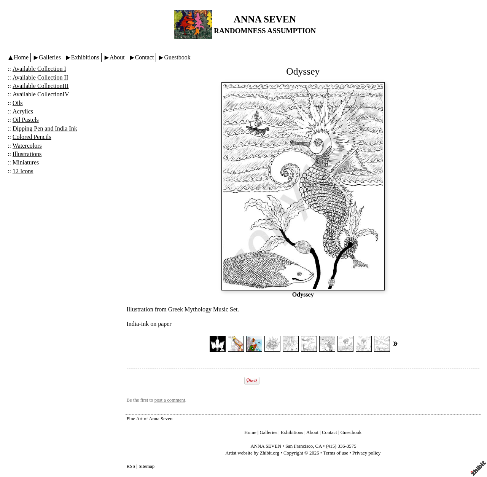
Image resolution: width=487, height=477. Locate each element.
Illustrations (27, 154)
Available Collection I (39, 68)
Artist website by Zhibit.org (252, 453)
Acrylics (23, 111)
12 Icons (23, 171)
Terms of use (335, 453)
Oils (18, 103)
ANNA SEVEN (265, 19)
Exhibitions (85, 57)
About (117, 57)
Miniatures (26, 162)
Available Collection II (40, 77)
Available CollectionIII (41, 86)
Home (21, 57)
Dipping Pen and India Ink (45, 128)
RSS (131, 466)
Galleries (50, 57)
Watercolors (27, 145)
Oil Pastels (26, 119)
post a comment (169, 400)
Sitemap (146, 466)
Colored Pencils (32, 137)
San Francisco (299, 446)
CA (318, 446)
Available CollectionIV (41, 94)
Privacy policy (366, 453)
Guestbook (177, 57)
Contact (144, 57)
